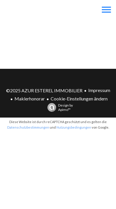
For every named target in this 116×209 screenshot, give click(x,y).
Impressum (99, 90)
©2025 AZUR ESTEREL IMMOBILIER (44, 90)
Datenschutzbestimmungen (28, 127)
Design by (59, 107)
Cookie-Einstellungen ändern (79, 98)
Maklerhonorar (29, 98)
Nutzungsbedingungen (73, 127)
